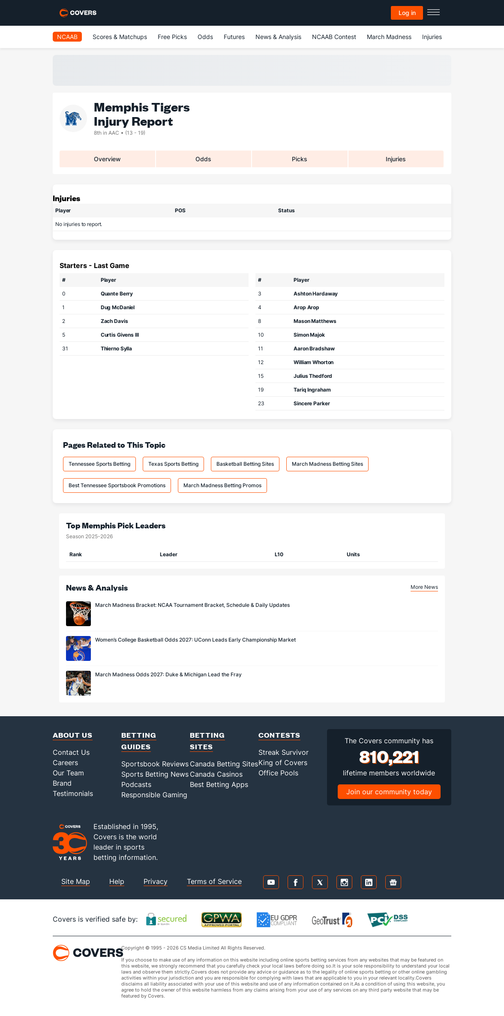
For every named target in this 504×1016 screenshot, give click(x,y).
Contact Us (71, 752)
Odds (205, 36)
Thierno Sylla (116, 348)
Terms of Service (214, 881)
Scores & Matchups (120, 36)
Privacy (156, 881)
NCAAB (67, 36)
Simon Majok (309, 335)
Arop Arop (306, 307)
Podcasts (136, 784)
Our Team (68, 773)
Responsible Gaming (154, 794)
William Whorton (313, 362)
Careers (65, 762)
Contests (279, 735)
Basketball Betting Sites (245, 464)
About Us (73, 735)
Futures (234, 36)
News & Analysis (278, 36)
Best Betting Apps (219, 784)
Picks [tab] (299, 159)
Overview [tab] (107, 159)
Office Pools (278, 773)
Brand (62, 783)
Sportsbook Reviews (155, 764)
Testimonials (73, 793)
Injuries (432, 36)
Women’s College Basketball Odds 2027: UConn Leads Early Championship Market (195, 639)
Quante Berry (117, 293)
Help (116, 881)
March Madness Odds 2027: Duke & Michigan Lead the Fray (168, 674)
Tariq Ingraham (312, 389)
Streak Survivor (283, 752)
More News (424, 587)
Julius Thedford (313, 376)
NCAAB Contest (334, 36)
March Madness (389, 36)
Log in (407, 12)
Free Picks (172, 36)
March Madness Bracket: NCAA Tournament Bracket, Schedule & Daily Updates (192, 605)
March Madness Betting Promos (222, 485)
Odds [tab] (203, 159)
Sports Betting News (155, 774)
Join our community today (389, 791)
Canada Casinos (216, 774)
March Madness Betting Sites (327, 464)
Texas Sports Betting (173, 464)
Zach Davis (114, 321)
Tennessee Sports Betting (99, 464)
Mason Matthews (315, 321)
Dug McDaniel (118, 307)
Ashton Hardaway (316, 293)
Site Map (75, 881)
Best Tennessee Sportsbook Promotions (117, 485)
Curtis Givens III (120, 335)
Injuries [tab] (396, 159)
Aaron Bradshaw (314, 348)
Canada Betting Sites (224, 764)
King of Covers (282, 762)
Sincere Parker (312, 403)
